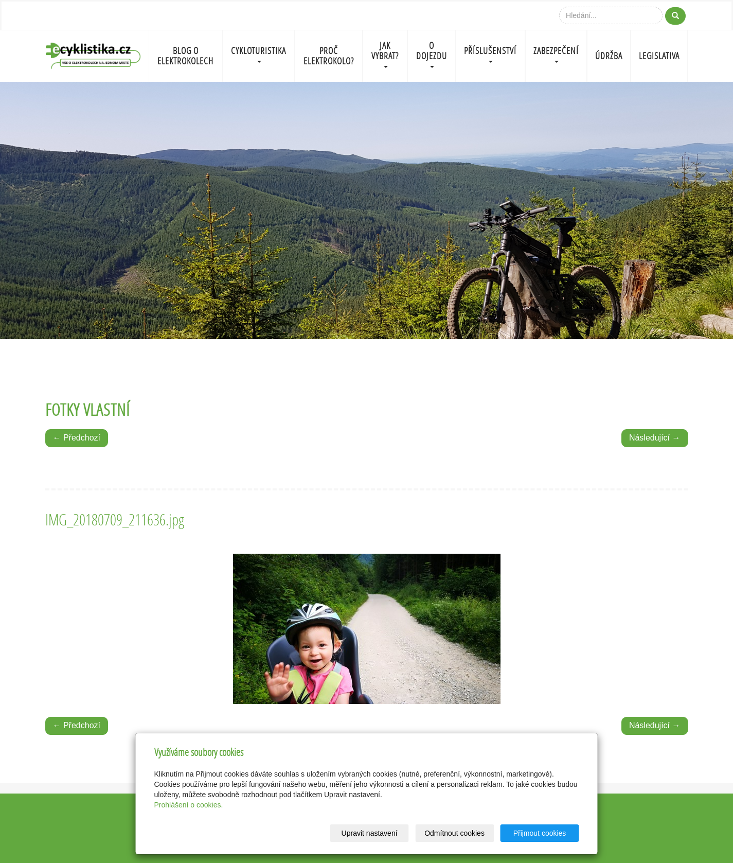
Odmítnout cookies (454, 833)
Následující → (655, 437)
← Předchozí (76, 437)
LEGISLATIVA (659, 56)
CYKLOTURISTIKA (258, 54)
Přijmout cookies (539, 833)
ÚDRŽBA (608, 56)
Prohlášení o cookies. (188, 805)
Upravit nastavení (370, 833)
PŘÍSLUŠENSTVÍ (490, 54)
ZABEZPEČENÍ (556, 54)
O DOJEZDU (431, 54)
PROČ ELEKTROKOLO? (328, 56)
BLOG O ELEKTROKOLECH (185, 56)
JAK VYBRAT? (385, 54)
